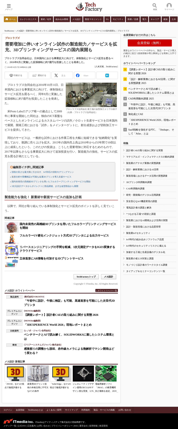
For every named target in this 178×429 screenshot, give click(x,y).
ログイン (8, 410)
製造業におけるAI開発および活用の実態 (147, 220)
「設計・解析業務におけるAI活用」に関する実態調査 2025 (151, 81)
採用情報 (93, 426)
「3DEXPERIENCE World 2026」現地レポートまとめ (58, 324)
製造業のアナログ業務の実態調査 (143, 163)
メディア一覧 (10, 426)
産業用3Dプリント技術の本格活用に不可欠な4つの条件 (37, 387)
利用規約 (85, 410)
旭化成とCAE (135, 114)
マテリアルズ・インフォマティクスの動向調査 (150, 156)
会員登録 (20, 410)
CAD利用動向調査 (135, 188)
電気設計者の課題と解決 (138, 207)
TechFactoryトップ (86, 276)
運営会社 (83, 426)
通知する (42, 75)
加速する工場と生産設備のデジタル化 (145, 252)
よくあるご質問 (54, 410)
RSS (76, 426)
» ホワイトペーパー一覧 (106, 290)
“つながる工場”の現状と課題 (141, 214)
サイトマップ (71, 410)
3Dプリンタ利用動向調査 (139, 182)
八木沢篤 (99, 66)
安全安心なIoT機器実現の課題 (141, 201)
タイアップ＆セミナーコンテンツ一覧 (145, 271)
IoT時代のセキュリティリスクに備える (146, 245)
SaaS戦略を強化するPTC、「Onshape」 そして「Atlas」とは (151, 131)
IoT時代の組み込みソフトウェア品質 (145, 239)
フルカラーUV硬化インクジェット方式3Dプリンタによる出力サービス (64, 235)
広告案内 (31, 426)
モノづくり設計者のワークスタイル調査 (146, 265)
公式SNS (22, 426)
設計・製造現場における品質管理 (143, 226)
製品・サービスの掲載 (104, 410)
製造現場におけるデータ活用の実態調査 (146, 175)
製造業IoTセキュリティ (138, 233)
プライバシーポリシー (62, 426)
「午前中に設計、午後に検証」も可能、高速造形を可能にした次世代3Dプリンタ (151, 106)
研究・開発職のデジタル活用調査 (143, 195)
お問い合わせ (124, 410)
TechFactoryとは (35, 410)
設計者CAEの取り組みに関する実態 (144, 150)
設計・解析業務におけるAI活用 (142, 169)
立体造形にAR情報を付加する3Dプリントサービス (52, 258)
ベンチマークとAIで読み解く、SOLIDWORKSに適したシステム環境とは (151, 91)
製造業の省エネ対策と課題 (140, 258)
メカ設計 (20, 31)
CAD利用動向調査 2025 (141, 98)
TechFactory (9, 31)
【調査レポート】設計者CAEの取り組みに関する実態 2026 (61, 314)
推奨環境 (103, 426)
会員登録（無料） (149, 43)
